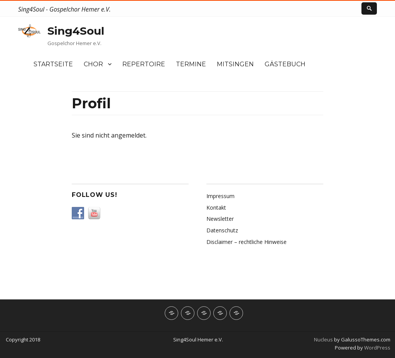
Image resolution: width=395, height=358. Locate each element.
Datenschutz (222, 230)
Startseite (53, 64)
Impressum (220, 196)
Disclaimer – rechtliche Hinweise (246, 241)
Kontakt (216, 207)
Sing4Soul (75, 30)
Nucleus (323, 339)
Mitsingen (235, 64)
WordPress (376, 347)
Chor (93, 64)
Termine (191, 64)
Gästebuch (285, 64)
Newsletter (220, 218)
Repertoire (143, 64)
